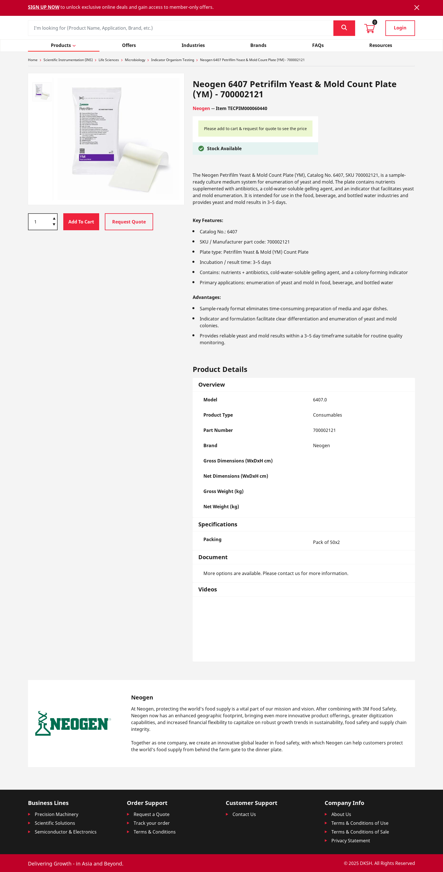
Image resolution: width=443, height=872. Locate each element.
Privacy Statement (350, 840)
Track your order (152, 823)
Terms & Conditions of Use (359, 823)
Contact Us (244, 814)
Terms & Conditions (155, 832)
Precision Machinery (56, 814)
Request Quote (129, 222)
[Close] (416, 7)
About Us (341, 814)
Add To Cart (81, 222)
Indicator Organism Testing (172, 59)
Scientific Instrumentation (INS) (68, 59)
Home (33, 59)
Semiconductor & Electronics (66, 832)
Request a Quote (152, 814)
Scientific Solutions (55, 823)
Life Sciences (109, 59)
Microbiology (135, 59)
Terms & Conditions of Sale (360, 832)
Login (400, 28)
